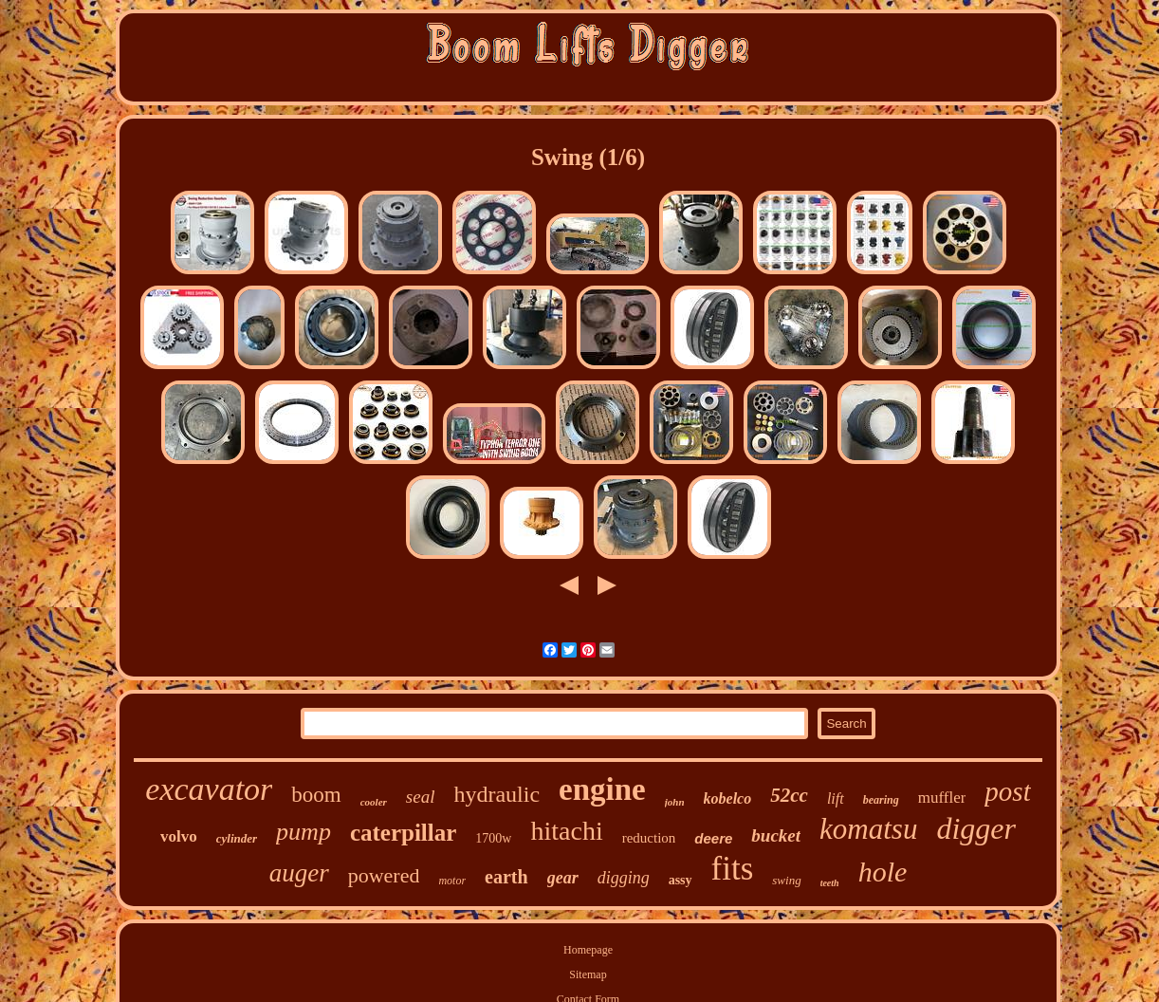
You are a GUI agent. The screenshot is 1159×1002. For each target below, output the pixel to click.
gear (563, 877)
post (1007, 791)
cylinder (236, 838)
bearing (881, 800)
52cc (789, 795)
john (675, 801)
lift (835, 798)
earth (506, 876)
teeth (829, 883)
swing (786, 880)
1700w (493, 838)
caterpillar (403, 832)
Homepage (588, 949)
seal (420, 797)
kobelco (728, 798)
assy (680, 880)
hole (883, 871)
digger (976, 828)
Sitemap (587, 974)
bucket (775, 835)
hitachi (566, 830)
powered (384, 875)
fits (732, 868)
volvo (178, 836)
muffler (942, 798)
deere (713, 838)
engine (602, 789)
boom (315, 795)
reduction (649, 837)
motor (452, 880)
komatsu (868, 828)
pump (303, 831)
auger (299, 873)
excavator (208, 789)
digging (624, 877)
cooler (373, 801)
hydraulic (496, 794)
